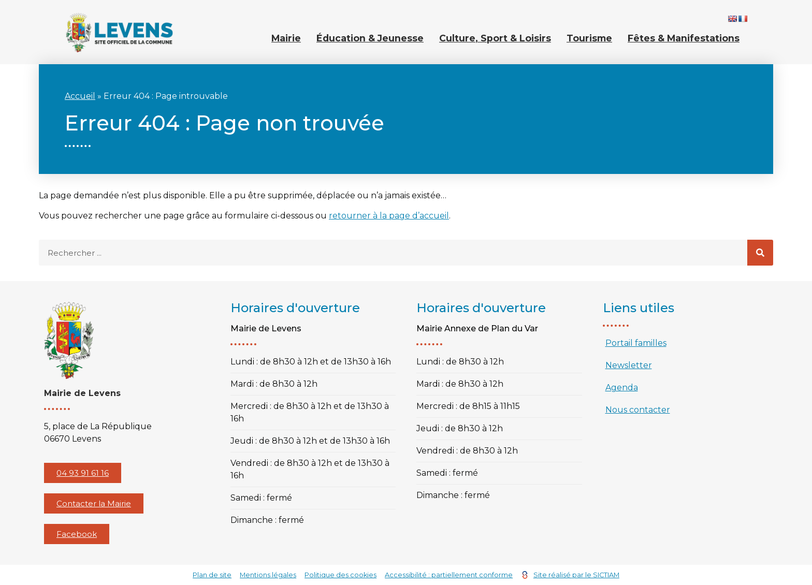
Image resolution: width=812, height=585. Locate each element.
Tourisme (589, 38)
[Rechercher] (760, 253)
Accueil (80, 96)
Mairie (286, 38)
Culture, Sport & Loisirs (495, 38)
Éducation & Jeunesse (370, 38)
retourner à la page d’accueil (389, 216)
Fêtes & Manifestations (684, 38)
